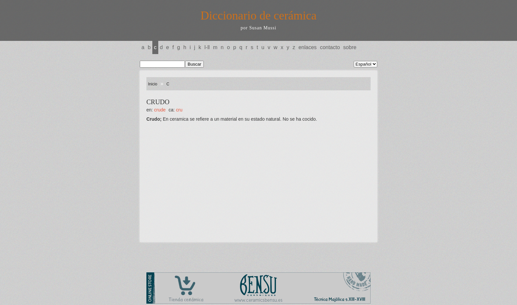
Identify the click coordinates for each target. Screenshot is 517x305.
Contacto (330, 47)
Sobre (349, 47)
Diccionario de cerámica (258, 15)
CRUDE (160, 109)
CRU (179, 109)
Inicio (152, 84)
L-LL (207, 47)
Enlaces (307, 47)
